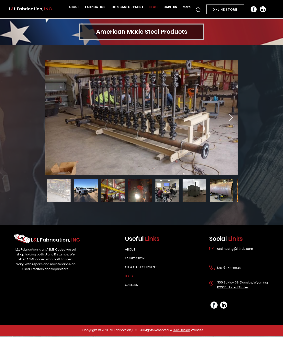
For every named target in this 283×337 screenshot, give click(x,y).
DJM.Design (181, 330)
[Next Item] (231, 118)
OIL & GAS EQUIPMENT (141, 267)
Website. (197, 330)
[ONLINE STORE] (225, 9)
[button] (198, 9)
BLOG (129, 276)
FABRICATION (134, 258)
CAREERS (131, 284)
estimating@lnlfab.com (235, 248)
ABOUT (130, 249)
